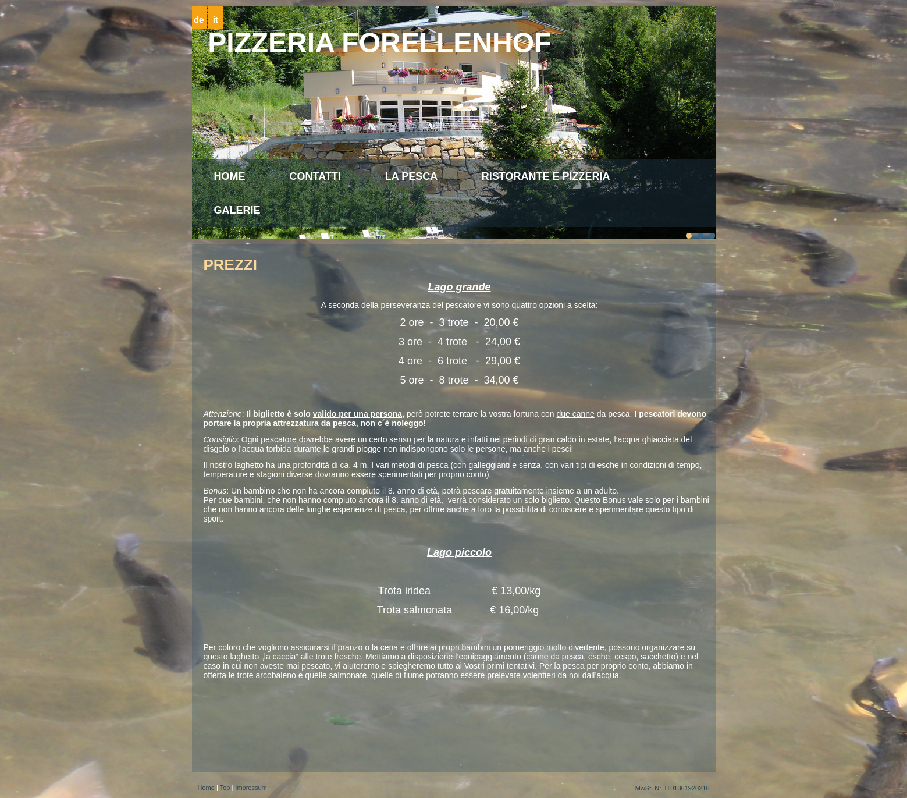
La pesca (411, 176)
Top (225, 787)
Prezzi (230, 265)
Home (230, 176)
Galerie (237, 210)
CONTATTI (315, 176)
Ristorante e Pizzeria (546, 176)
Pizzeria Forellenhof (379, 42)
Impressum (250, 787)
